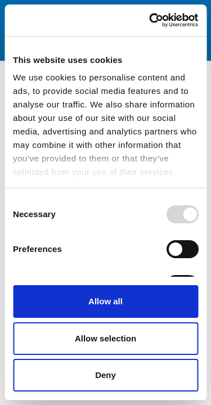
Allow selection (105, 338)
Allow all (105, 301)
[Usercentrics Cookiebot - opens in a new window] (150, 20)
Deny (105, 375)
